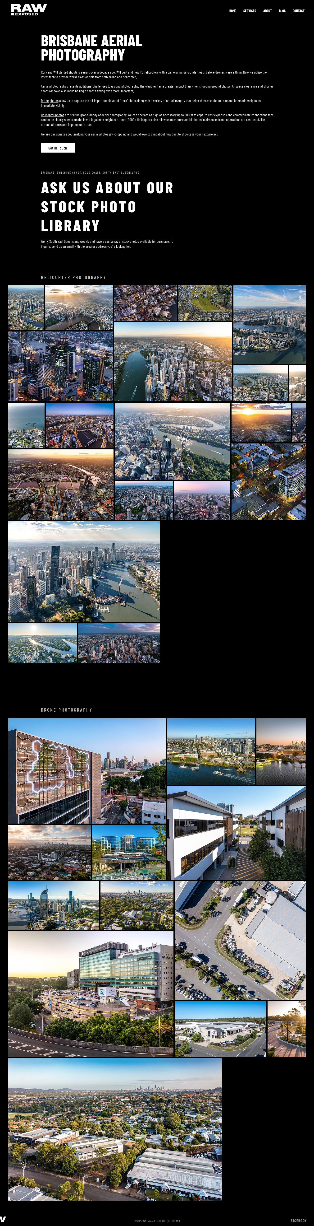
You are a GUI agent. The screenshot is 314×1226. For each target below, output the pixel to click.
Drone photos (50, 100)
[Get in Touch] (58, 148)
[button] (250, 11)
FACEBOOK (299, 1220)
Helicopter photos (52, 114)
